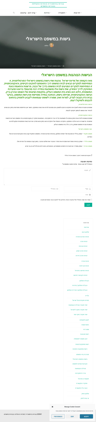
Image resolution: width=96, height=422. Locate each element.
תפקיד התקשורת (81, 383)
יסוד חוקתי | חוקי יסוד (80, 314)
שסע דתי (86, 329)
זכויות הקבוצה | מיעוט (80, 275)
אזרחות (86, 227)
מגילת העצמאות (80, 368)
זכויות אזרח (85, 261)
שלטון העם (85, 232)
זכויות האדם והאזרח (82, 237)
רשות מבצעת (84, 334)
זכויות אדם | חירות (81, 255)
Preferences (58, 416)
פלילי (64, 155)
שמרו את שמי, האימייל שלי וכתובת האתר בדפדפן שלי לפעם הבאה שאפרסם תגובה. (66, 200)
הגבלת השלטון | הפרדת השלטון (77, 290)
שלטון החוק (85, 394)
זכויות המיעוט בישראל (82, 271)
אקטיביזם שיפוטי (85, 155)
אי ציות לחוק (85, 398)
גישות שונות (85, 325)
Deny (72, 416)
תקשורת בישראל (83, 379)
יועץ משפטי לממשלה (80, 339)
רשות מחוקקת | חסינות (80, 349)
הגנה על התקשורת (81, 388)
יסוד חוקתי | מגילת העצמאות (78, 305)
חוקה (77, 155)
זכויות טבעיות (83, 246)
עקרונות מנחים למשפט (79, 364)
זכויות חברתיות (84, 266)
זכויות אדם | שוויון (81, 251)
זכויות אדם (83, 241)
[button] (52, 407)
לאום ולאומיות (84, 320)
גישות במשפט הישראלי (54, 68)
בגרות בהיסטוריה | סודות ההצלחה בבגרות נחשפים (48, 4)
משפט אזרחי (71, 155)
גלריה (87, 296)
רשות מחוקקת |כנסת (82, 344)
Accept (86, 416)
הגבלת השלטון (84, 281)
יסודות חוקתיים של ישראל (80, 300)
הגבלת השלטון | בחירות (79, 285)
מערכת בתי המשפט (82, 354)
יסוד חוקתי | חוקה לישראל (79, 310)
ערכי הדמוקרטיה (80, 373)
